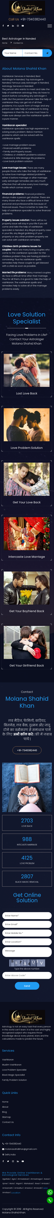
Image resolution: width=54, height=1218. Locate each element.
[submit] (47, 53)
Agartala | (6, 1179)
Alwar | (38, 1183)
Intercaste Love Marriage (26, 557)
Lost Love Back (26, 393)
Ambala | (45, 1183)
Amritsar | (6, 1192)
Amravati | (38, 1188)
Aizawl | (47, 1179)
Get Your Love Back (27, 502)
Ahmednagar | (37, 1179)
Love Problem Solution (27, 448)
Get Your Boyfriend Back (26, 611)
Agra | (14, 1179)
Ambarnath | (8, 1188)
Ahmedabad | (24, 1179)
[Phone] (50, 1200)
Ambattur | (19, 1188)
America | (29, 1188)
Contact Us (18, 43)
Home (4, 43)
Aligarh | (19, 1183)
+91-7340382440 (27, 19)
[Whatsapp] (50, 1192)
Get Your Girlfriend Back (27, 665)
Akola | (12, 1183)
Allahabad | (29, 1183)
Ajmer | (5, 1183)
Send (27, 986)
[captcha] (27, 975)
